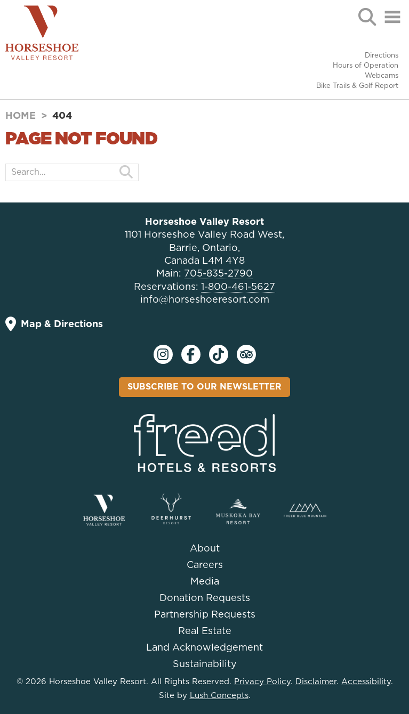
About (205, 549)
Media (204, 582)
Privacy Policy (262, 682)
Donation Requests (204, 598)
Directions (381, 55)
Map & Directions (54, 324)
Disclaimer (315, 682)
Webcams (381, 75)
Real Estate (204, 631)
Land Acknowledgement (204, 648)
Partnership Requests (204, 615)
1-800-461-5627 (238, 287)
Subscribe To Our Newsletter (204, 387)
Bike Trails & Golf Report (357, 86)
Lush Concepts (219, 696)
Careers (205, 565)
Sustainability (205, 664)
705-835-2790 (218, 274)
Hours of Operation (365, 65)
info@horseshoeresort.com (204, 300)
